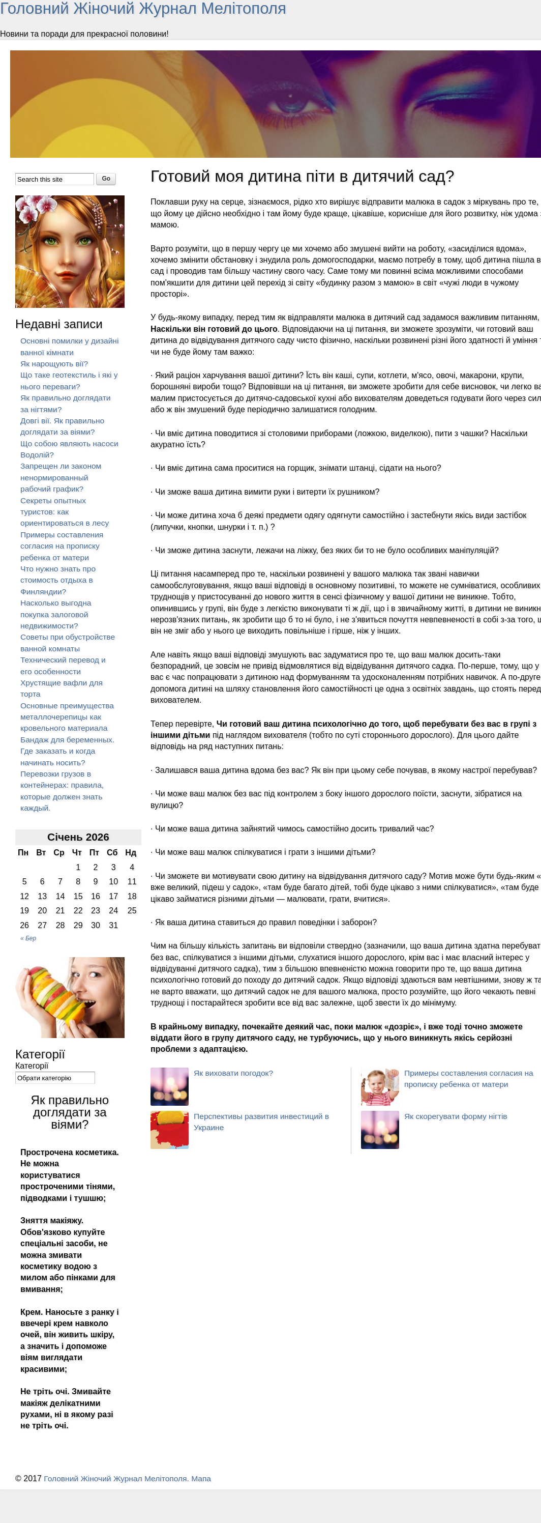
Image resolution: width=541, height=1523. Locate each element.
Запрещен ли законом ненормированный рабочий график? (62, 477)
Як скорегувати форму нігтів (457, 1116)
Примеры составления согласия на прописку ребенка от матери (63, 546)
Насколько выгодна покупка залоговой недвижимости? (56, 614)
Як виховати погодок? (234, 1073)
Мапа (206, 1478)
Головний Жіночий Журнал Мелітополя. (119, 1478)
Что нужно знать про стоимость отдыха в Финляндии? (59, 580)
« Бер (28, 938)
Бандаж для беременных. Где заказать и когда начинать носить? (68, 751)
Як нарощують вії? (55, 363)
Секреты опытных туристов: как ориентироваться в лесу (65, 512)
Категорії (31, 1065)
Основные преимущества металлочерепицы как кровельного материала (68, 717)
